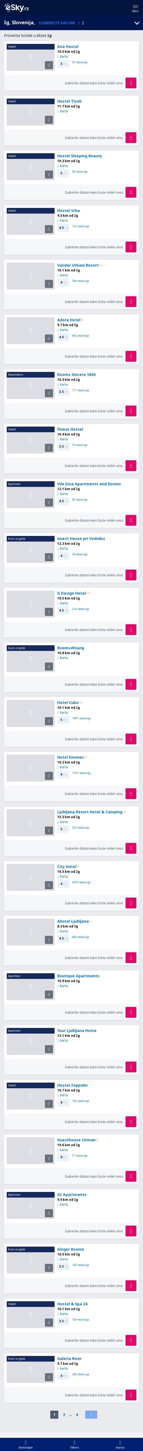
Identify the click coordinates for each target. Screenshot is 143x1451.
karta (62, 56)
